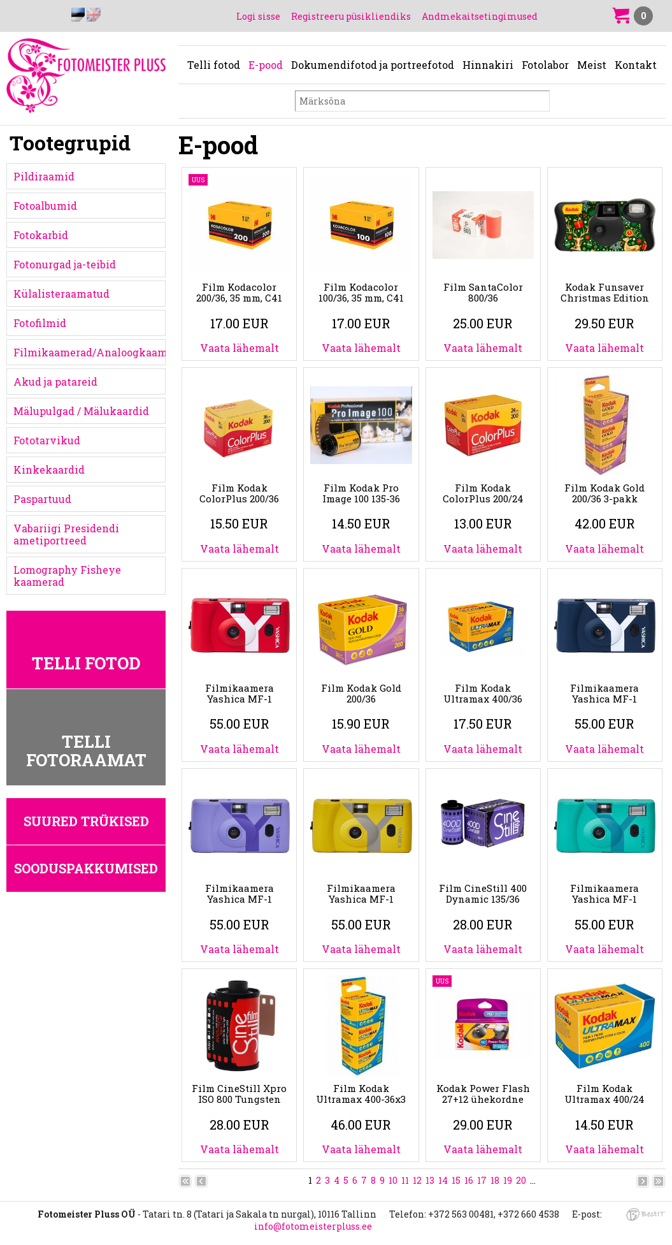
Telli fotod (213, 64)
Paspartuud (42, 499)
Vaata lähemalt (239, 348)
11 (405, 1180)
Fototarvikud (46, 440)
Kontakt (636, 64)
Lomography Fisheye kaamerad (67, 575)
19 (507, 1180)
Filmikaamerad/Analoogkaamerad (89, 352)
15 (456, 1180)
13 (429, 1180)
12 (417, 1180)
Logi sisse (258, 16)
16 (468, 1180)
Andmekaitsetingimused (480, 16)
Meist (591, 64)
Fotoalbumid (45, 205)
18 (494, 1180)
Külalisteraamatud (61, 293)
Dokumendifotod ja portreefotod (372, 64)
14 (443, 1180)
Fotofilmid (39, 323)
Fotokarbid (40, 235)
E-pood (265, 64)
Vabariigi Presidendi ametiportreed (66, 534)
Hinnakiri (487, 64)
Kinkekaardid (49, 469)
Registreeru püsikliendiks (351, 16)
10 (393, 1180)
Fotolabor (545, 64)
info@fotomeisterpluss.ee (313, 1226)
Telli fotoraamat (86, 751)
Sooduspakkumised (86, 868)
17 (482, 1180)
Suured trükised (86, 821)
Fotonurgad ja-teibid (64, 264)
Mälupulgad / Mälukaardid (81, 411)
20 (521, 1180)
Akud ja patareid (55, 381)
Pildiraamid (44, 176)
